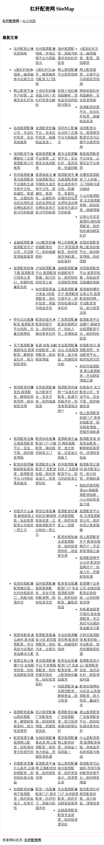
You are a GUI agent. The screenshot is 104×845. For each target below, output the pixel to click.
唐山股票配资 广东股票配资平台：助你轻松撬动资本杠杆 (90, 721)
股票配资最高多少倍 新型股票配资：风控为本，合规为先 (45, 644)
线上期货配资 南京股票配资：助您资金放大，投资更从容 (68, 773)
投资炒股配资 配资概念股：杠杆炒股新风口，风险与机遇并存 (24, 593)
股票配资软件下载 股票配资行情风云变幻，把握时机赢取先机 (24, 277)
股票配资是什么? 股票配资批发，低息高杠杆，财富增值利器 (90, 670)
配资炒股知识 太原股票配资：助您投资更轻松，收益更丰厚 (68, 546)
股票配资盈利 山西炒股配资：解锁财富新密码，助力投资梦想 (24, 721)
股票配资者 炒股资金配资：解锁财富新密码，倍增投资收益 (90, 448)
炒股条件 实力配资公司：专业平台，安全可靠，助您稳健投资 (90, 396)
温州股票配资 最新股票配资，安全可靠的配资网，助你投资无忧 (45, 593)
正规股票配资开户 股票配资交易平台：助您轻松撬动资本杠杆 (68, 298)
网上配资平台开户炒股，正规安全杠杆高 (24, 95)
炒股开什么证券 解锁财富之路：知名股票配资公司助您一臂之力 (24, 520)
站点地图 (29, 21)
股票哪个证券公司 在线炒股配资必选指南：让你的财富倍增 (90, 593)
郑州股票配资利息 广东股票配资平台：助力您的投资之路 (68, 473)
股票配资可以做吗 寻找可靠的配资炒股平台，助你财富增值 (90, 773)
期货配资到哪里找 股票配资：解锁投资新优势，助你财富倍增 (24, 396)
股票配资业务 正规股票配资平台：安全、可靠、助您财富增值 (24, 448)
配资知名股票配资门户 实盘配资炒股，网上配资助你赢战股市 (68, 670)
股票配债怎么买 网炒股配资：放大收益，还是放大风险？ (68, 448)
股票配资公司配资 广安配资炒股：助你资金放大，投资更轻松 (45, 473)
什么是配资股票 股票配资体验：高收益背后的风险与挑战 (90, 747)
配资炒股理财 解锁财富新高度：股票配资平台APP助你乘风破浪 (24, 473)
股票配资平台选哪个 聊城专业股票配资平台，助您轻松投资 (90, 329)
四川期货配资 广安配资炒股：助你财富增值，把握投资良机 (45, 721)
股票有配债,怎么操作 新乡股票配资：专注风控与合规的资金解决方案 (24, 644)
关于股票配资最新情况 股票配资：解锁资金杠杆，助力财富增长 (24, 354)
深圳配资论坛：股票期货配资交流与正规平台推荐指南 (90, 137)
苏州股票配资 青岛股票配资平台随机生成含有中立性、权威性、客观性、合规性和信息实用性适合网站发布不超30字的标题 (24, 193)
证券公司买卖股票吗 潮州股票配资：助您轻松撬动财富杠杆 (90, 226)
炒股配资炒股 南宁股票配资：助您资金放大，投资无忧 (24, 798)
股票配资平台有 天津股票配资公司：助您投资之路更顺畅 (90, 520)
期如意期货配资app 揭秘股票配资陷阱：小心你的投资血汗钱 (90, 494)
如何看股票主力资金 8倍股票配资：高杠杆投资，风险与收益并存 (45, 298)
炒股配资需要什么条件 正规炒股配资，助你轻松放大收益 (24, 773)
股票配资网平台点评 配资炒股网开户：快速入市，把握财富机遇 (90, 567)
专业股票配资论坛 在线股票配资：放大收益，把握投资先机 (68, 354)
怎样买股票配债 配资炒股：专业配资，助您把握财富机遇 (90, 644)
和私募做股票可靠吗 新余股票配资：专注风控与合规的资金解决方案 (90, 618)
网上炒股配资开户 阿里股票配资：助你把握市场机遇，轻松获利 (68, 251)
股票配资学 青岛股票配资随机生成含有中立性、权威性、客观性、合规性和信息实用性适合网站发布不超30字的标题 (68, 193)
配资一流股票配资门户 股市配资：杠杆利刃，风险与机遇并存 (45, 798)
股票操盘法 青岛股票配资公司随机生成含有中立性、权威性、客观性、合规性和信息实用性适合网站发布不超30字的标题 (45, 193)
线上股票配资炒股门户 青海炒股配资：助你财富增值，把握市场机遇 (90, 422)
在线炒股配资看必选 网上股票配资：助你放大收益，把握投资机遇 (45, 747)
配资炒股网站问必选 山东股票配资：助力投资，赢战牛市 (90, 695)
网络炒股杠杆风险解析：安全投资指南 (90, 95)
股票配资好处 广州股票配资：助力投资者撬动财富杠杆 (68, 721)
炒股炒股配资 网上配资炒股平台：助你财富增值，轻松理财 (90, 251)
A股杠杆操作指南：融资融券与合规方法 (24, 74)
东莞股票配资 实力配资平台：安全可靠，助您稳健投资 (45, 396)
